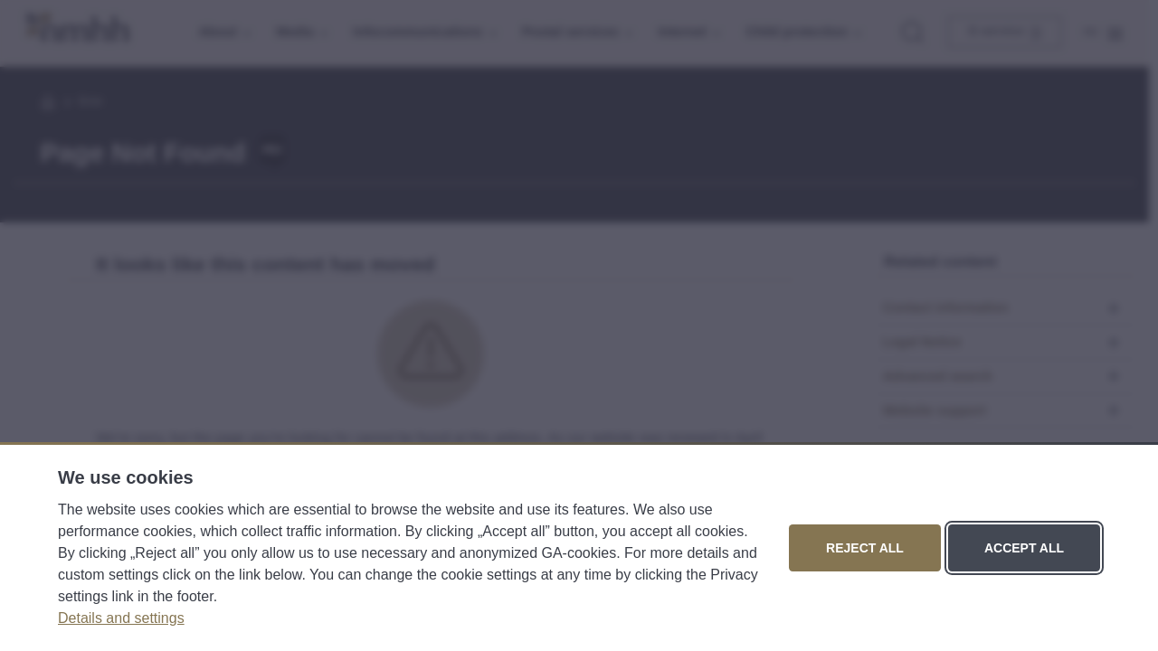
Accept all (1024, 548)
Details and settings (121, 618)
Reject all (865, 548)
